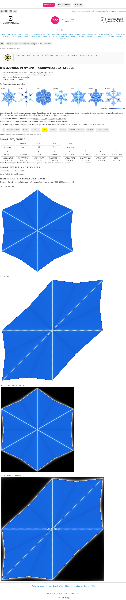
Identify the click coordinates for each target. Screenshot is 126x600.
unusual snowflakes (19, 115)
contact (48, 586)
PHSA (93, 586)
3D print (90, 130)
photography (36, 36)
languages (6, 36)
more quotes (121, 11)
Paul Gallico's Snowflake (95, 124)
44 (39, 147)
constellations (35, 34)
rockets (61, 36)
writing (119, 36)
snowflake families (100, 113)
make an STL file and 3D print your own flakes (49, 118)
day (3, 34)
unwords (101, 36)
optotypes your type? (25, 55)
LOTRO (14, 36)
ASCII (8, 34)
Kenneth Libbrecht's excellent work (70, 124)
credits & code (102, 130)
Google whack (51, 593)
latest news (64, 5)
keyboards (120, 34)
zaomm (63, 38)
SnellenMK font (44, 55)
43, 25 (54, 147)
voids (108, 36)
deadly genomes (54, 34)
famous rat (81, 34)
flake (45, 130)
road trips (53, 36)
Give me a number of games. (106, 11)
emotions (72, 34)
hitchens (102, 34)
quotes (45, 36)
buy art (78, 5)
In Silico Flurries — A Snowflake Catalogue (21, 44)
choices (14, 34)
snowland (36, 130)
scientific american (76, 130)
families (25, 130)
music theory (23, 36)
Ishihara (109, 34)
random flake (11, 134)
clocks (20, 34)
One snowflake (45, 44)
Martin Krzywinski (38, 586)
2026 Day (49, 5)
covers (43, 34)
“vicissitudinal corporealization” (68, 593)
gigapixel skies (92, 34)
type (94, 36)
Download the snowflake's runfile (12, 171)
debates (64, 34)
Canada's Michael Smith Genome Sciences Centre (71, 586)
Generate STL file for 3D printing (12, 174)
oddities (53, 130)
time (83, 36)
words (113, 36)
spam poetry (75, 36)
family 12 (41, 115)
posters (63, 130)
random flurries (86, 113)
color (26, 34)
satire (67, 36)
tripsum (89, 36)
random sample (13, 130)
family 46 (52, 115)
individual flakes (116, 113)
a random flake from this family (29, 134)
